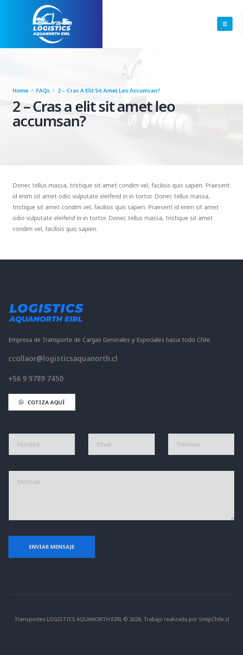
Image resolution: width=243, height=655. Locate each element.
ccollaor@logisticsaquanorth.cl (63, 358)
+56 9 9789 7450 (36, 378)
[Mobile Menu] (225, 24)
